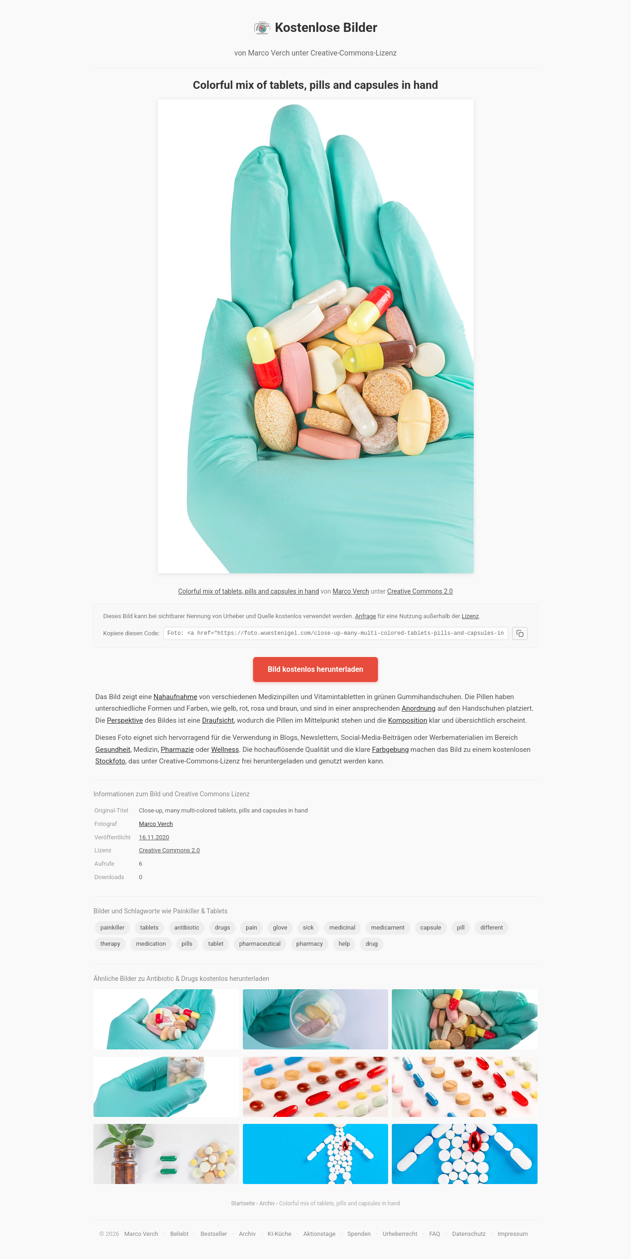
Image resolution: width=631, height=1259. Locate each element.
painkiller (112, 928)
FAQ (434, 1235)
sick (308, 928)
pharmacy (310, 945)
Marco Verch (351, 591)
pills (187, 945)
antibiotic (186, 928)
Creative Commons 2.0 (420, 591)
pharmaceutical (260, 945)
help (344, 945)
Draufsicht (218, 722)
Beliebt (179, 1235)
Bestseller (214, 1235)
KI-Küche (279, 1235)
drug (371, 945)
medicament (387, 928)
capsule (431, 928)
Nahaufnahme (176, 698)
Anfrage (365, 616)
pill (461, 928)
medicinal (342, 928)
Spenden (359, 1235)
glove (280, 928)
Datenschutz (468, 1235)
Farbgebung (390, 751)
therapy (110, 945)
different (491, 928)
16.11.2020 (154, 838)
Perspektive (125, 722)
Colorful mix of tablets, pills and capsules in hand (248, 591)
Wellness (225, 751)
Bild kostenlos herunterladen (316, 670)
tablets (149, 928)
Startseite (243, 1205)
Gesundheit (112, 751)
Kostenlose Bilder (315, 27)
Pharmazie (177, 751)
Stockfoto (110, 762)
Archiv (267, 1205)
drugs (222, 928)
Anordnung (418, 710)
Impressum (513, 1235)
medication (151, 945)
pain (251, 928)
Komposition (407, 722)
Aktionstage (319, 1235)
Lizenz (470, 616)
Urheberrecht (400, 1235)
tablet (215, 945)
